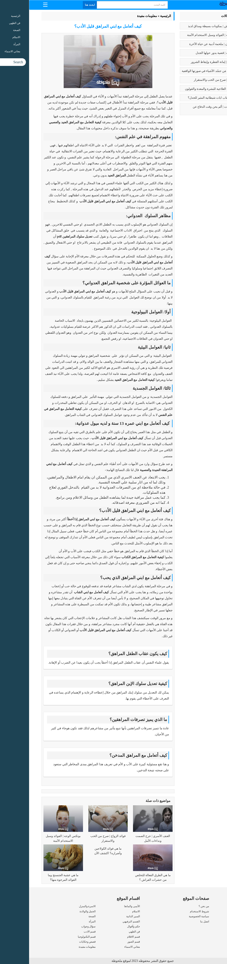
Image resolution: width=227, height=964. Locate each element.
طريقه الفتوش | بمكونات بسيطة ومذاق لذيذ (186, 26)
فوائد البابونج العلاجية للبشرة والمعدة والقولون (185, 89)
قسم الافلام (104, 936)
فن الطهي (105, 931)
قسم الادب (61, 931)
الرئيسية (136, 16)
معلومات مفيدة (118, 16)
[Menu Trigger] (16, 5)
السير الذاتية (104, 916)
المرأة (63, 921)
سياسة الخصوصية (170, 916)
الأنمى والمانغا (103, 906)
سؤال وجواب (59, 926)
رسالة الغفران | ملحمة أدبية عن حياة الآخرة (187, 44)
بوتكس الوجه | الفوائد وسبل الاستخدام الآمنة (186, 35)
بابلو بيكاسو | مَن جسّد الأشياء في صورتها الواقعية (183, 71)
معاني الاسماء (103, 946)
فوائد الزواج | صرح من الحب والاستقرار (189, 79)
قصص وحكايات (58, 941)
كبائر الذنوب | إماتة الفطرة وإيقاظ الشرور (188, 62)
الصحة (63, 916)
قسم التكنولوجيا (58, 936)
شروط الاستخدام (170, 911)
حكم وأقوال (104, 926)
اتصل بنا (175, 921)
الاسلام (107, 911)
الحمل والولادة (59, 911)
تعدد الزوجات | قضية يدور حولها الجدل (190, 53)
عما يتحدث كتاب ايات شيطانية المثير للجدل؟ (186, 97)
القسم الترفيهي (102, 921)
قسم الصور (104, 941)
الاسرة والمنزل (58, 906)
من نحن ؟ (175, 906)
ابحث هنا (61, 5)
